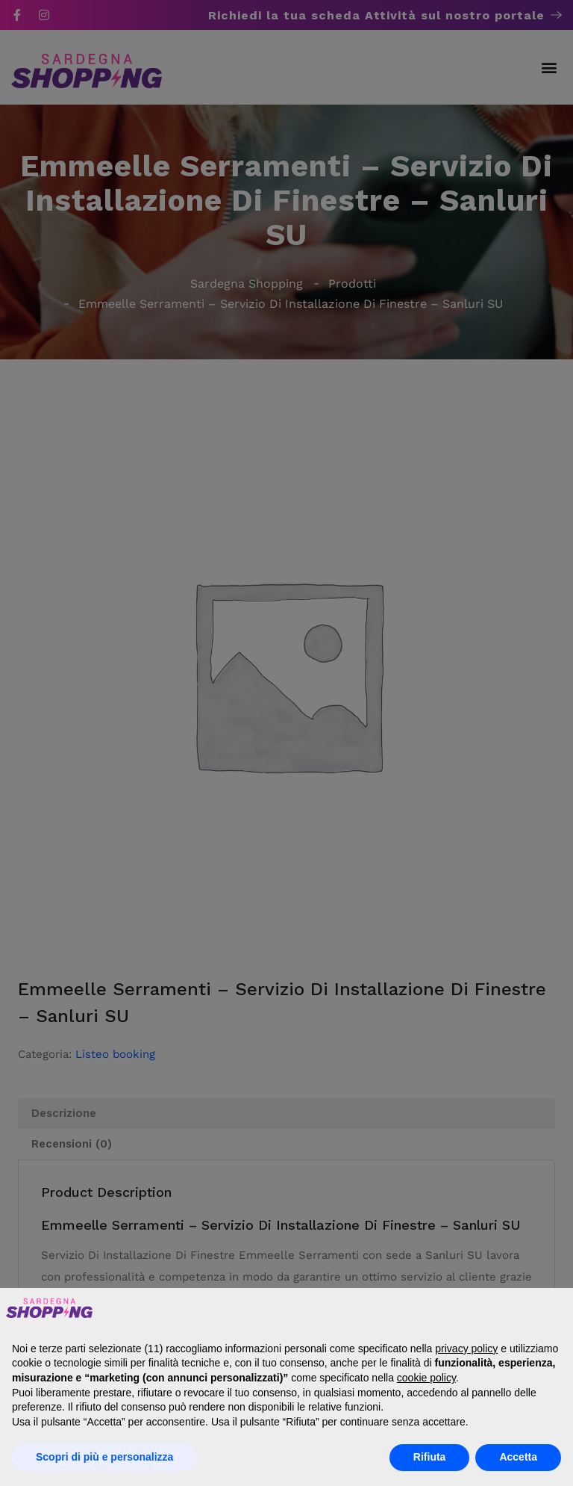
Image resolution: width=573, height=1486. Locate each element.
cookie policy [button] (426, 1378)
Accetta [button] (518, 1457)
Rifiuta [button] (429, 1457)
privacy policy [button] (466, 1349)
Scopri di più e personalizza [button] (104, 1457)
